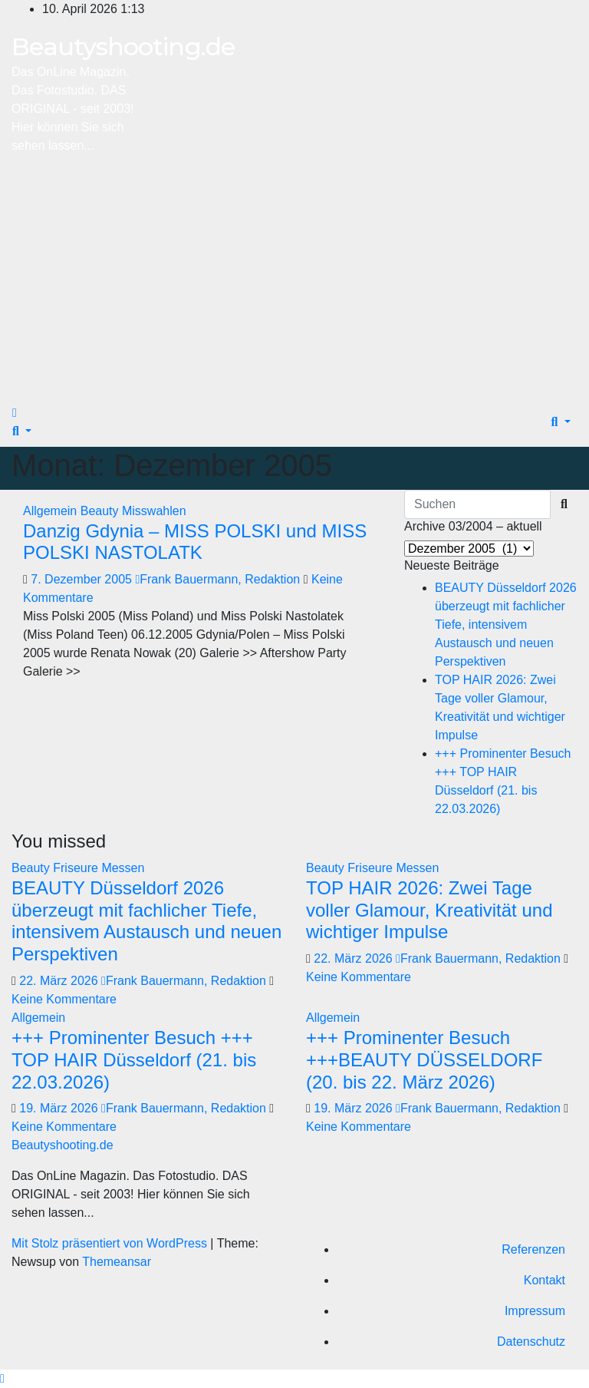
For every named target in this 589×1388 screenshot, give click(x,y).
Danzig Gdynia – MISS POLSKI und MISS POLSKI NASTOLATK (195, 541)
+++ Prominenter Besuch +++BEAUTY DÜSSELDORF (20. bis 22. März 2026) (424, 1059)
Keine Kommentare (64, 999)
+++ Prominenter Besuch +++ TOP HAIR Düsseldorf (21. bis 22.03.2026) (134, 1059)
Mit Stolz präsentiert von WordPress (111, 1243)
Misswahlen (154, 510)
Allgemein (52, 510)
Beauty (101, 510)
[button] (21, 431)
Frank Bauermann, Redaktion (219, 579)
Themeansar (116, 1261)
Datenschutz (531, 1341)
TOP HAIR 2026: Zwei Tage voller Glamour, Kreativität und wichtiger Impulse (429, 910)
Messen (122, 867)
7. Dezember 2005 (83, 579)
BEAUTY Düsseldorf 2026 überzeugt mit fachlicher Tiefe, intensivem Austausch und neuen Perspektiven (506, 624)
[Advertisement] (294, 282)
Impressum (535, 1310)
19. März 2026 (60, 1108)
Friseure (77, 867)
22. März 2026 (60, 980)
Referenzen (533, 1249)
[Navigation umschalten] (30, 417)
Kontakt (544, 1280)
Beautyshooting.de (123, 46)
